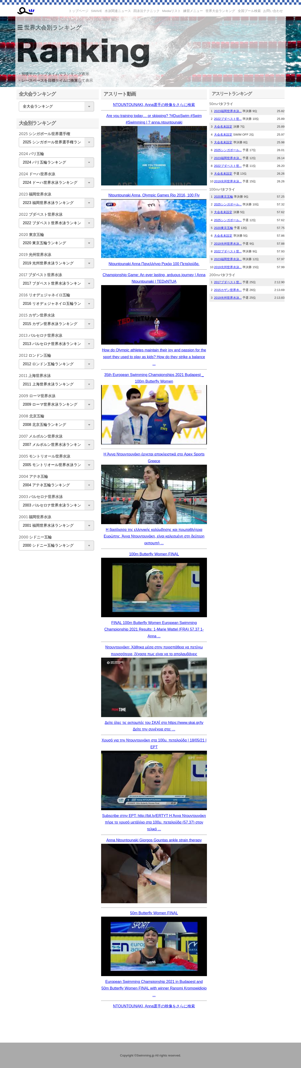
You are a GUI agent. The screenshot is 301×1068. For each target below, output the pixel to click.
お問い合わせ (273, 11)
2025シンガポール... (228, 150)
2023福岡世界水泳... (228, 111)
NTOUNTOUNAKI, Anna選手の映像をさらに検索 (154, 105)
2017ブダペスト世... (228, 282)
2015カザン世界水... (228, 290)
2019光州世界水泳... (228, 181)
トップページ (78, 11)
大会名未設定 (223, 126)
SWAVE (96, 11)
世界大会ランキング (220, 11)
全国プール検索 (249, 11)
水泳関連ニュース (118, 11)
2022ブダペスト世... (228, 119)
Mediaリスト (171, 11)
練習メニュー (193, 11)
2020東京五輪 (223, 196)
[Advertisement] (55, 628)
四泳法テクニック (146, 11)
